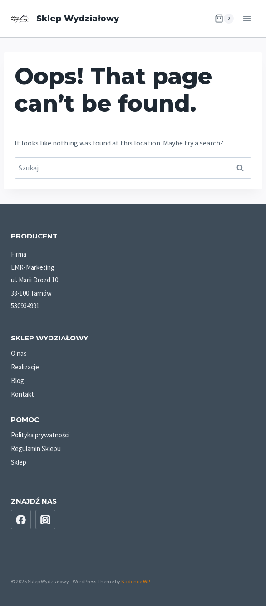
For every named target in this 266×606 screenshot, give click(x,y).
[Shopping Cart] (224, 19)
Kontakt (22, 394)
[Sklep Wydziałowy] (65, 18)
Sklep (18, 462)
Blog (17, 380)
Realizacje (25, 367)
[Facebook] (21, 520)
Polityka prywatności (40, 435)
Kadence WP (135, 581)
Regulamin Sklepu (36, 448)
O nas (19, 353)
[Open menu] (246, 18)
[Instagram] (45, 520)
